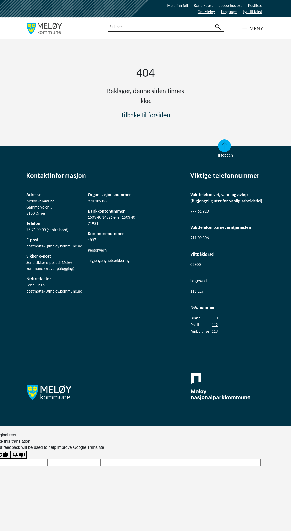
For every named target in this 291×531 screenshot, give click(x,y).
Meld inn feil (177, 5)
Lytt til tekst (252, 11)
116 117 (197, 291)
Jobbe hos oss (230, 5)
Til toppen (224, 148)
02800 (195, 264)
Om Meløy (206, 11)
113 (215, 331)
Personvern (97, 250)
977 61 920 (199, 211)
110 (215, 318)
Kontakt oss (203, 5)
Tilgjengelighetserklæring (109, 260)
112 (215, 324)
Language (229, 11)
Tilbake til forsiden (145, 115)
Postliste (255, 5)
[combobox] (166, 27)
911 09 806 (199, 237)
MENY (256, 28)
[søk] (218, 27)
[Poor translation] (19, 455)
